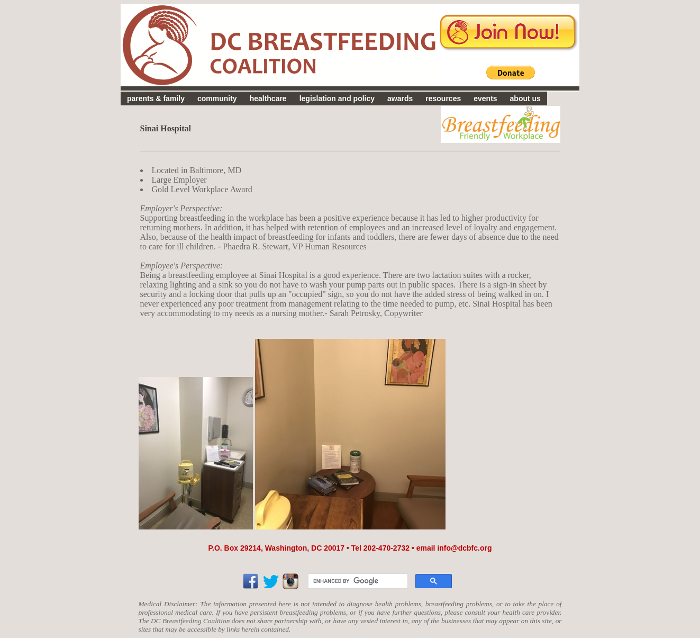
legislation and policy (337, 98)
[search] (357, 581)
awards (400, 98)
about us (525, 98)
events (485, 98)
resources (443, 98)
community (217, 98)
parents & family (156, 98)
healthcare (268, 98)
